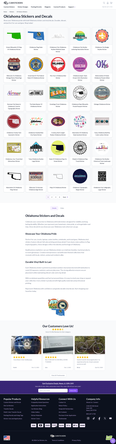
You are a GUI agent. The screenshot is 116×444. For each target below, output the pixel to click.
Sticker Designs (23, 7)
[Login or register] (108, 3)
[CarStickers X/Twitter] (105, 418)
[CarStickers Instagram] (88, 418)
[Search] (104, 3)
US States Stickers (22, 11)
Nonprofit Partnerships (66, 409)
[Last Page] (65, 197)
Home (5, 11)
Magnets (48, 7)
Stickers (12, 11)
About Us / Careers (92, 402)
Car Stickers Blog (36, 409)
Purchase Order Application (67, 415)
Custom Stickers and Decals (12, 402)
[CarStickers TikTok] (94, 418)
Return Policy (63, 405)
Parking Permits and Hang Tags (13, 415)
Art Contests (63, 412)
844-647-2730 (91, 414)
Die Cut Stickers (9, 405)
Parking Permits (36, 7)
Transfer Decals (9, 409)
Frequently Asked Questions (40, 402)
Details (54, 208)
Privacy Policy (76, 440)
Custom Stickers (9, 7)
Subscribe (73, 390)
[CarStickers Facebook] (99, 418)
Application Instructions (38, 405)
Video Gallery (35, 412)
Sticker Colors (35, 418)
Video (62, 208)
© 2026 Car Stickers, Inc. (39, 440)
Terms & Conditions (58, 440)
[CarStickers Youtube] (110, 418)
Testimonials (63, 418)
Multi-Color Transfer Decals (12, 412)
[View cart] (111, 3)
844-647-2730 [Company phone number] (107, 7)
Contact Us (62, 402)
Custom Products (59, 7)
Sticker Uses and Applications (13, 418)
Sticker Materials (36, 415)
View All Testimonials (58, 375)
